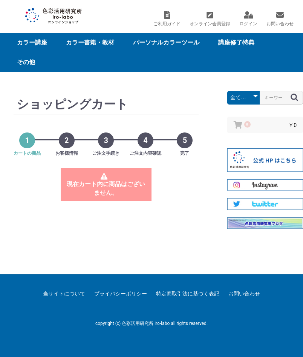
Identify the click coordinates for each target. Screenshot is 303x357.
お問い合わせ (244, 294)
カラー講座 (32, 42)
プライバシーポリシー (120, 294)
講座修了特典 (236, 42)
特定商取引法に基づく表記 (187, 294)
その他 (26, 62)
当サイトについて (64, 294)
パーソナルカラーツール (166, 42)
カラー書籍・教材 (90, 42)
